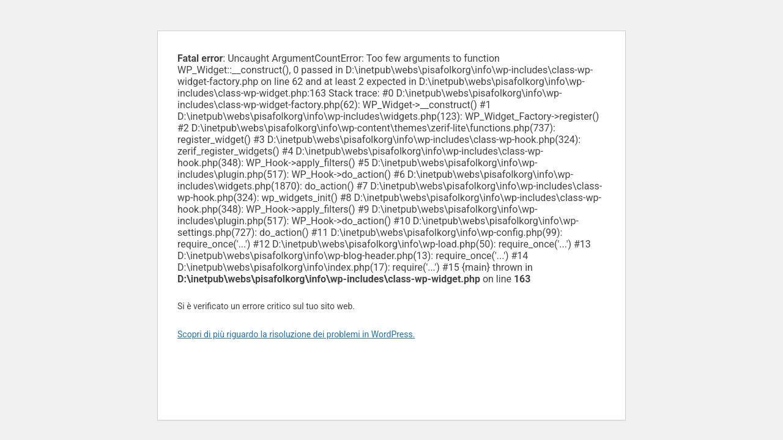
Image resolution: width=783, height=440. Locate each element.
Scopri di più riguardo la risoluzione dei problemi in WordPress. (296, 334)
